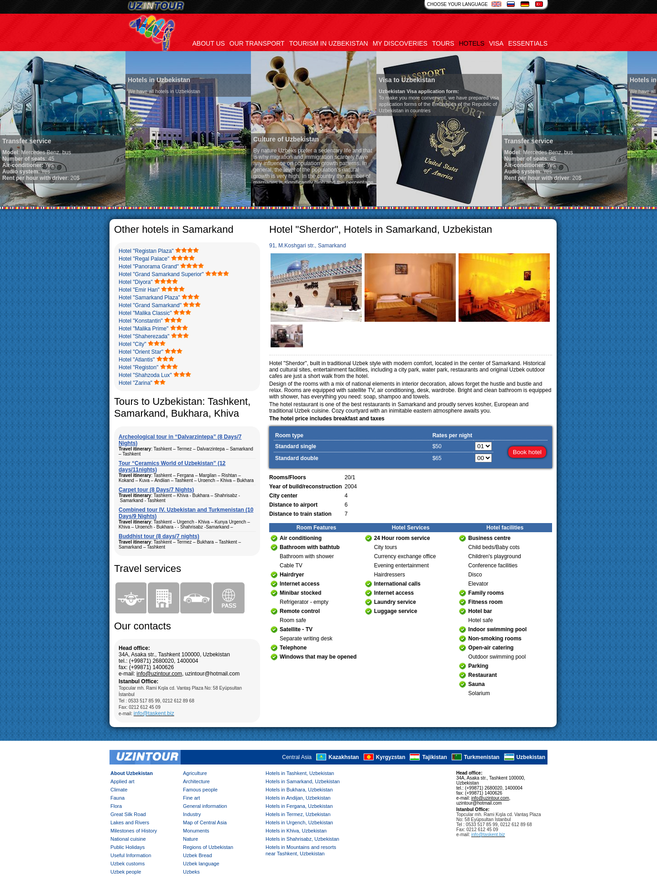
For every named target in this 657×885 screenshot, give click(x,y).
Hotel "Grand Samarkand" (150, 305)
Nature (190, 839)
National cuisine (128, 839)
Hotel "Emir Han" (139, 290)
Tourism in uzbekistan (328, 43)
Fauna (117, 798)
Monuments (196, 830)
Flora (116, 806)
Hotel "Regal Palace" (144, 259)
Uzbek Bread (197, 855)
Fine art (191, 798)
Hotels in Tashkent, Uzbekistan (300, 773)
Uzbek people (125, 872)
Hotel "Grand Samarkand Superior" (161, 274)
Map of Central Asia (205, 822)
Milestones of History (133, 830)
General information (205, 806)
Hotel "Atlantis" (137, 359)
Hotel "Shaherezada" (144, 336)
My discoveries (400, 43)
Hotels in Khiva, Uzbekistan (296, 830)
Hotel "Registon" (138, 367)
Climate (118, 789)
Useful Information (130, 855)
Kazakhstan (343, 757)
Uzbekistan (530, 757)
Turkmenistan (482, 757)
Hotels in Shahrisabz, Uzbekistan (302, 839)
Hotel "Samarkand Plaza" (149, 297)
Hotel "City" (132, 344)
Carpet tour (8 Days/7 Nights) (156, 490)
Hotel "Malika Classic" (145, 313)
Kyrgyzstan (391, 757)
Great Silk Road (128, 814)
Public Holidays (127, 847)
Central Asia (297, 757)
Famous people (200, 789)
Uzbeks (191, 872)
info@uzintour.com (159, 673)
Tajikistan (434, 757)
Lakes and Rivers (129, 822)
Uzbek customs (127, 863)
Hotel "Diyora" (136, 282)
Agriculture (195, 773)
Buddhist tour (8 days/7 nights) (159, 536)
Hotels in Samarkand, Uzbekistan (303, 781)
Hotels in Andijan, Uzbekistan (298, 798)
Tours (443, 43)
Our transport (257, 43)
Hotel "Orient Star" (141, 352)
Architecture (196, 781)
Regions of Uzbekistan (208, 847)
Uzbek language (201, 863)
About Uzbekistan (131, 773)
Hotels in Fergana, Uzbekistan (299, 806)
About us (209, 43)
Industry (192, 814)
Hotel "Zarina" (135, 383)
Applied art (122, 781)
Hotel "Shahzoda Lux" (145, 375)
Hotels (472, 43)
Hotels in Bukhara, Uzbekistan (299, 789)
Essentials (528, 43)
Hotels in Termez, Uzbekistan (298, 814)
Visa (496, 43)
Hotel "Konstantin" (141, 321)
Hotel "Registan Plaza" (146, 251)
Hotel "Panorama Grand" (149, 266)
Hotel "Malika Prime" (143, 328)
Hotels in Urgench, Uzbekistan (299, 822)
